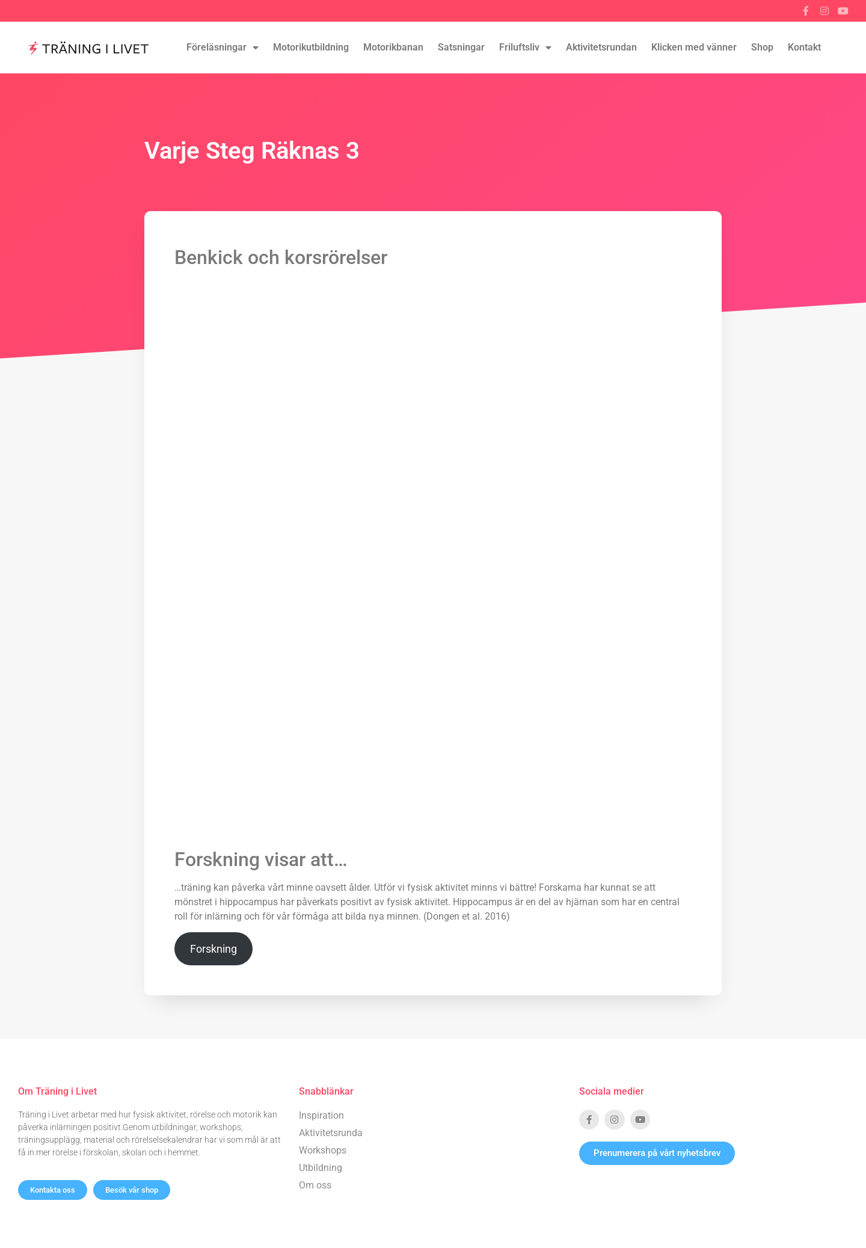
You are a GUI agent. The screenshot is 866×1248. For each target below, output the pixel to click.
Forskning (213, 948)
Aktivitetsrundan (601, 47)
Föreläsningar (222, 47)
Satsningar (461, 47)
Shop (762, 47)
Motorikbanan (393, 47)
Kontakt (804, 47)
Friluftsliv (525, 47)
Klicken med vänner (694, 47)
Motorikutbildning (311, 47)
